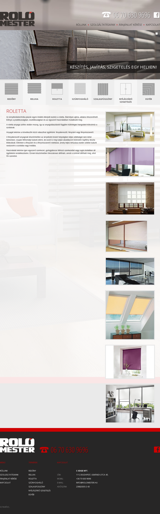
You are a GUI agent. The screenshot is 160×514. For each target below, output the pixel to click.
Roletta (57, 99)
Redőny (11, 99)
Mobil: (60, 478)
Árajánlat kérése (130, 24)
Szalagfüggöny (102, 99)
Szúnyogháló (80, 99)
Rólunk (81, 24)
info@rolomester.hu (87, 482)
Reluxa (34, 99)
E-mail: (60, 482)
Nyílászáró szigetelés (125, 100)
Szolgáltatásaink (102, 24)
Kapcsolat (153, 24)
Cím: (59, 474)
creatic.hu (5, 507)
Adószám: (62, 486)
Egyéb (148, 99)
